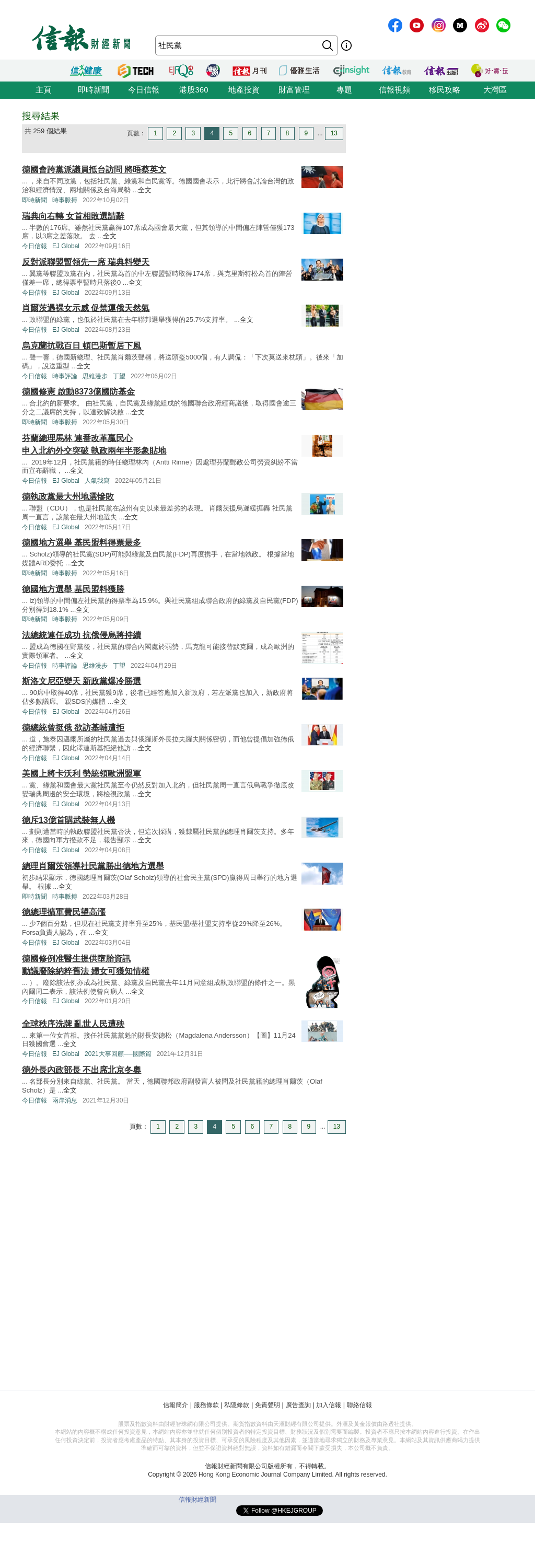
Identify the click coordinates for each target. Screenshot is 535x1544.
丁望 (119, 376)
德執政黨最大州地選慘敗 (68, 496)
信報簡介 (175, 1405)
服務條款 (206, 1405)
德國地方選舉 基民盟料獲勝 (73, 589)
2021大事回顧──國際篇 (118, 1054)
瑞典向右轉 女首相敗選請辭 (73, 216)
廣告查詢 (298, 1405)
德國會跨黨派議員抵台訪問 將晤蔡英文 (94, 169)
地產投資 (244, 89)
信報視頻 (394, 89)
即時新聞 (93, 89)
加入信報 (328, 1405)
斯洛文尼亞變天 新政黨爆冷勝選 (81, 681)
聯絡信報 (359, 1405)
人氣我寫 (97, 480)
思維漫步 (95, 376)
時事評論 (64, 376)
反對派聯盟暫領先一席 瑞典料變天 (85, 262)
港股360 (193, 89)
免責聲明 (267, 1405)
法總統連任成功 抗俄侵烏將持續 (81, 635)
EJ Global (65, 246)
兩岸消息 (64, 1100)
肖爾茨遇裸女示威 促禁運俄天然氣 (85, 308)
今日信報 (143, 89)
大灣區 (495, 89)
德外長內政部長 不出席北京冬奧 (81, 1069)
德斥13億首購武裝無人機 (68, 820)
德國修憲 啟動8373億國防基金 (78, 391)
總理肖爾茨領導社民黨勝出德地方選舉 (93, 866)
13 (334, 133)
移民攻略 (444, 89)
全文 (145, 190)
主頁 (43, 89)
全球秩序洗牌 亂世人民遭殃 (73, 1023)
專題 (344, 89)
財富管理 (294, 89)
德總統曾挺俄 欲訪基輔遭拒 (73, 727)
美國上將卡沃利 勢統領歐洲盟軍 (81, 773)
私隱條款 (236, 1405)
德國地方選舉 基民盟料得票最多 (81, 542)
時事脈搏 (64, 200)
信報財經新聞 (197, 1499)
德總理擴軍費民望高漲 (64, 912)
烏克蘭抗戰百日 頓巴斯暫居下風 (81, 345)
